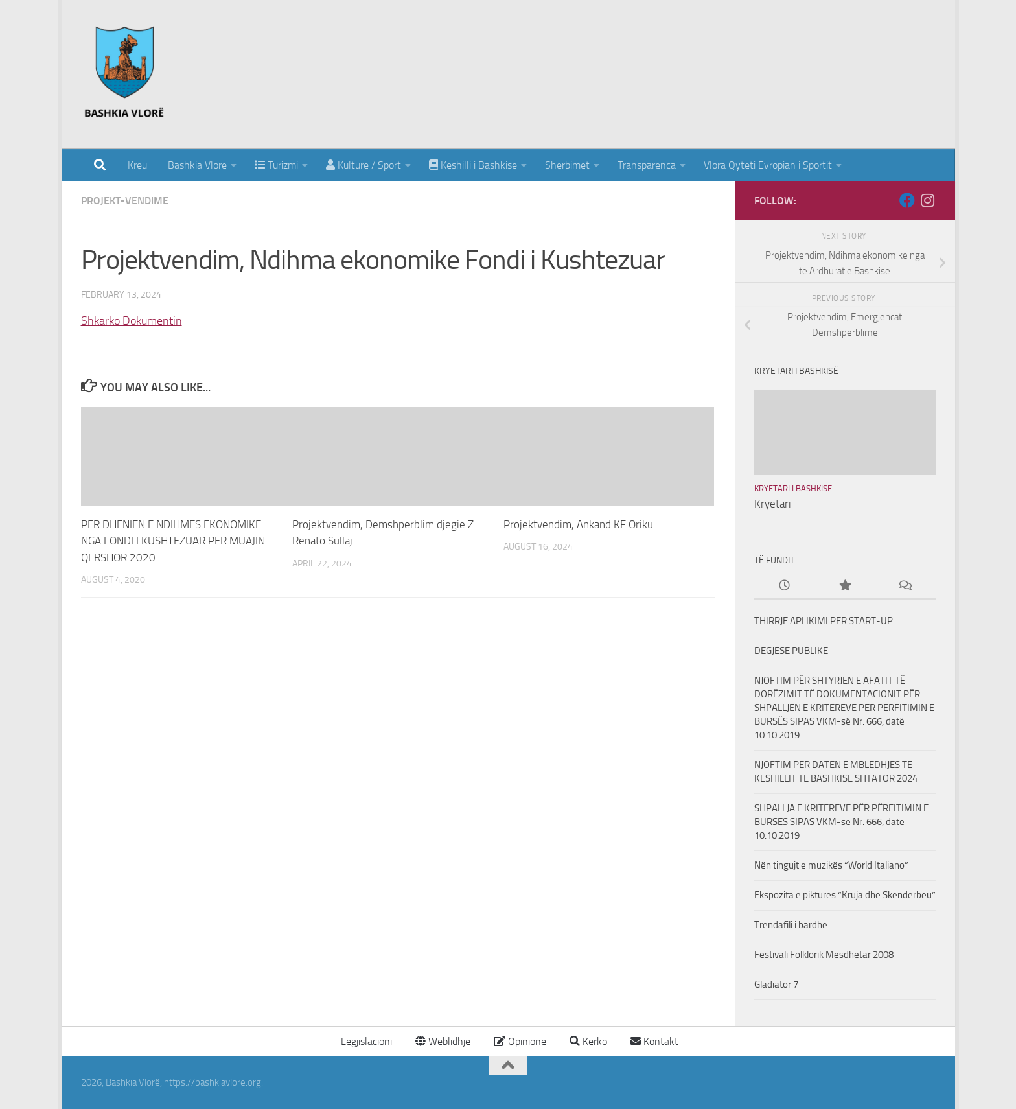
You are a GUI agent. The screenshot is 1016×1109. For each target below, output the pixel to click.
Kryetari (772, 503)
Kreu (137, 165)
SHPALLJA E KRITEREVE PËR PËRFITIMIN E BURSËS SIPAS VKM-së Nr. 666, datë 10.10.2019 (841, 821)
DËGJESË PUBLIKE (791, 651)
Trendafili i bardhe (790, 925)
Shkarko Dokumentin (131, 321)
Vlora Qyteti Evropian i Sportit (768, 165)
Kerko (588, 1041)
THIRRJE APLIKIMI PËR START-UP (823, 621)
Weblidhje (442, 1041)
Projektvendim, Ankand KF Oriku (578, 524)
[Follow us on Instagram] (928, 200)
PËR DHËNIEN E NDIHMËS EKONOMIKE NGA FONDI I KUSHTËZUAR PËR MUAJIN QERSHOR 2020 (173, 541)
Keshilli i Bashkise (473, 165)
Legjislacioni (365, 1041)
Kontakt (654, 1041)
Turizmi (276, 165)
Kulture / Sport (363, 165)
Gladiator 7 (776, 984)
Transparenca (647, 165)
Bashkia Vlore (196, 165)
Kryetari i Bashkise (793, 488)
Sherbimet (567, 165)
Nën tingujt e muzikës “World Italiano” (831, 865)
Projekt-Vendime (124, 200)
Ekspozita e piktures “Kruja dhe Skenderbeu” (845, 895)
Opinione (520, 1041)
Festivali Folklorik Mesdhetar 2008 (824, 955)
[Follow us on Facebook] (907, 200)
